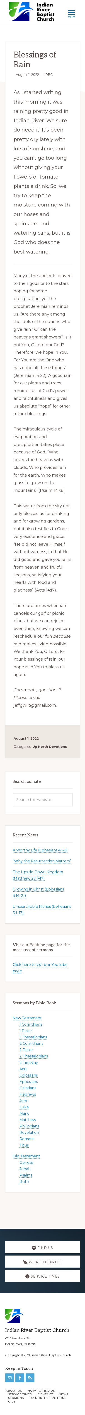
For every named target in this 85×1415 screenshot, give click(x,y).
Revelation (29, 1132)
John (24, 1101)
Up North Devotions (49, 747)
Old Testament (26, 1156)
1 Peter (25, 1031)
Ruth (24, 1181)
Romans (26, 1139)
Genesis (26, 1162)
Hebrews (27, 1094)
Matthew (27, 1120)
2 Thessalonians (33, 1056)
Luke (24, 1107)
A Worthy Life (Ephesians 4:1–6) (40, 850)
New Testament (27, 1018)
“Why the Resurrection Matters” (42, 861)
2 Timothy (28, 1062)
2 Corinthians (31, 1043)
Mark (24, 1113)
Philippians (29, 1126)
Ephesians (28, 1081)
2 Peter (26, 1050)
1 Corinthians (30, 1024)
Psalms (25, 1175)
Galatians (27, 1088)
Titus (24, 1145)
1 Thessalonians (33, 1037)
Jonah (25, 1169)
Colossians (28, 1075)
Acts (23, 1069)
